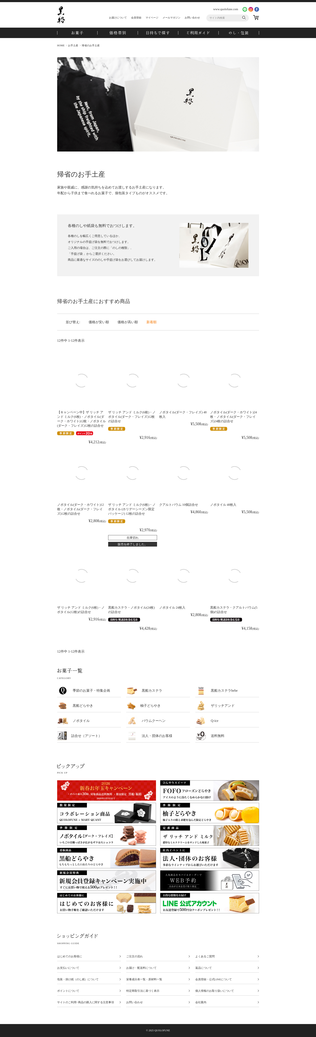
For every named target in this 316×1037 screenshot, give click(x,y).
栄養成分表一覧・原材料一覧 (144, 979)
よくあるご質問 (205, 956)
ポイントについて (68, 990)
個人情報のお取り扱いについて (214, 990)
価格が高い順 (128, 322)
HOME (61, 45)
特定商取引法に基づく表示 (142, 990)
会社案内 (200, 1002)
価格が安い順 (99, 322)
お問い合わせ (192, 17)
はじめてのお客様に (69, 956)
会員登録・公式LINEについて (213, 979)
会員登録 (136, 17)
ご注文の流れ (134, 956)
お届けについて (118, 17)
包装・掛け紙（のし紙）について (78, 979)
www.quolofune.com (225, 9)
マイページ (152, 17)
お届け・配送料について (141, 967)
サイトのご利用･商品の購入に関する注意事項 (85, 1002)
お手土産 (73, 45)
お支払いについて (68, 967)
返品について (203, 967)
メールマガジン (171, 17)
